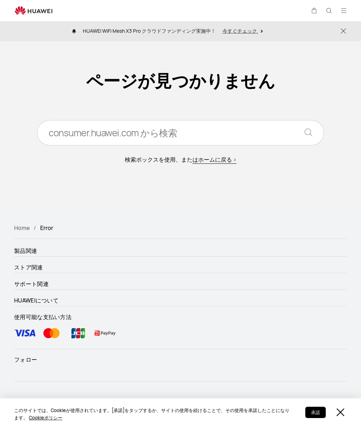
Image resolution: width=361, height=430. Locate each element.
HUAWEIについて (36, 300)
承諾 (315, 412)
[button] (314, 10)
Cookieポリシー (45, 418)
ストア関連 (28, 267)
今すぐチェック (242, 30)
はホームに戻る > (214, 159)
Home (22, 228)
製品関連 (25, 250)
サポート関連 (31, 283)
